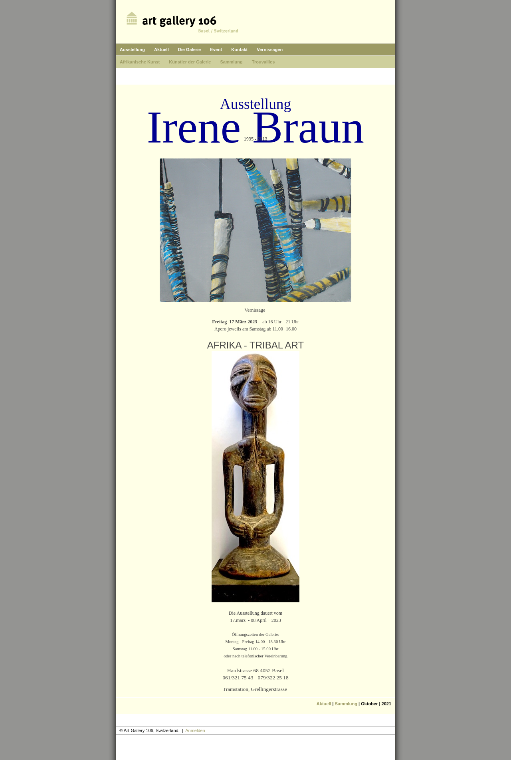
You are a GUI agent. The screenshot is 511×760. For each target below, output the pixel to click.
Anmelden (195, 730)
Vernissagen (270, 49)
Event (216, 49)
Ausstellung (132, 49)
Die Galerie (189, 49)
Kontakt (239, 49)
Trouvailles (263, 61)
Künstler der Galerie (190, 61)
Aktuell (161, 49)
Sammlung (231, 61)
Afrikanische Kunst (140, 61)
